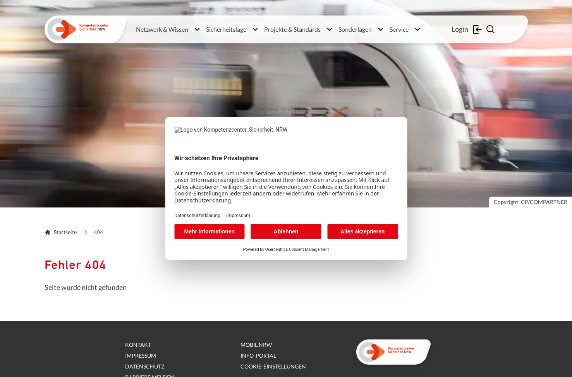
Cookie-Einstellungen (273, 366)
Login (468, 29)
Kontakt (138, 344)
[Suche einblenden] (491, 29)
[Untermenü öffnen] (197, 29)
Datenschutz (145, 366)
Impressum (140, 355)
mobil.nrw (256, 344)
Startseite (61, 232)
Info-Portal (258, 355)
